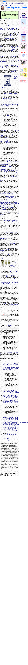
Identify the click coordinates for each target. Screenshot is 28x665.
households (10, 29)
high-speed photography (9, 207)
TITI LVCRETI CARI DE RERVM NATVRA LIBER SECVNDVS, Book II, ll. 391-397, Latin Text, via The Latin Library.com (11, 367)
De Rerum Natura (10, 107)
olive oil (8, 115)
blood (3, 52)
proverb (2, 28)
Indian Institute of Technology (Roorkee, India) (9, 203)
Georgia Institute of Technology (9, 162)
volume (9, 291)
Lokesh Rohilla (13, 232)
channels (8, 160)
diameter (10, 254)
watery (13, 32)
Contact (10, 5)
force (1, 136)
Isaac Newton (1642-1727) (6, 140)
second (13, 176)
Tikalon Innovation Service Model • (13, 3)
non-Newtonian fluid (11, 47)
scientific (10, 157)
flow (1, 33)
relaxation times (10, 170)
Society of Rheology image (7, 101)
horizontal (2, 242)
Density (6, 220)
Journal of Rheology (7, 98)
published (5, 204)
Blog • (6, 5)
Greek (1, 65)
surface (7, 137)
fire (15, 70)
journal (2, 206)
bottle (10, 30)
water (16, 170)
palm (12, 46)
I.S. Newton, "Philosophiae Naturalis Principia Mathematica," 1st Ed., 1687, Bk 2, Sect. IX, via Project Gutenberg (10, 402)
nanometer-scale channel (6, 166)
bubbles (12, 264)
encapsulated (13, 262)
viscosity (13, 49)
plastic (5, 38)
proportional (5, 151)
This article (3, 16)
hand (18, 46)
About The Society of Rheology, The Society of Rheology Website (10, 364)
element (13, 71)
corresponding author (7, 352)
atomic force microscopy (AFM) (8, 163)
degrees (11, 304)
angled (11, 240)
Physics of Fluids (8, 206)
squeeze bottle (10, 38)
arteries (17, 52)
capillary (2, 135)
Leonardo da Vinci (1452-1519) (7, 193)
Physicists (9, 161)
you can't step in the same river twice (9, 67)
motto (10, 60)
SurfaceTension (14, 221)
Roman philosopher (7, 104)
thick (17, 34)
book (4, 107)
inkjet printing (11, 54)
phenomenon (3, 238)
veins (4, 54)
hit (1, 46)
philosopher (6, 65)
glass (16, 40)
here (8, 433)
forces (12, 50)
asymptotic (3, 301)
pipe (13, 134)
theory (1, 141)
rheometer (3, 130)
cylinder (2, 256)
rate (9, 212)
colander (5, 113)
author (7, 232)
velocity (13, 151)
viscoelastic (3, 170)
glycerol (2, 210)
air (16, 187)
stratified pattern (4, 303)
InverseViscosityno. (18, 222)
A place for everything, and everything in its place (8, 26)
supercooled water (8, 179)
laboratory (16, 130)
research (2, 212)
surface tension (4, 247)
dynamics (8, 199)
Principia (8, 142)
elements (15, 72)
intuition (16, 278)
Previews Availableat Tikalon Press (23, 16)
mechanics (11, 58)
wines (10, 113)
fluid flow (11, 35)
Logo (15, 76)
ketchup (12, 34)
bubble (6, 190)
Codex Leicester (10, 196)
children (3, 192)
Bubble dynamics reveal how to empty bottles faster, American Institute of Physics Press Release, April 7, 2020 (11, 436)
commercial (3, 209)
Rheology (2, 56)
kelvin (1, 180)
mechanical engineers (5, 202)
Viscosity (10, 220)
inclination (16, 304)
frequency (12, 243)
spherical (7, 249)
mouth (6, 278)
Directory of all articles (6, 18)
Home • (2, 3)
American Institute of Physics (10, 93)
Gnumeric (10, 325)
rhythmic (2, 250)
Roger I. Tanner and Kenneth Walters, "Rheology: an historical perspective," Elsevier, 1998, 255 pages (10, 397)
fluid (7, 275)
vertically (13, 275)
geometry (5, 355)
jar (6, 30)
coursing (7, 52)
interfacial (6, 235)
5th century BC (13, 64)
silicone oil (5, 171)
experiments (3, 169)
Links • (2, 5)
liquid (1, 32)
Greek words (13, 56)
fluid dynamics (11, 197)
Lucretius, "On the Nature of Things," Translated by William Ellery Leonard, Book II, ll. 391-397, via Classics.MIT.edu (11, 392)
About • (24, 3)
